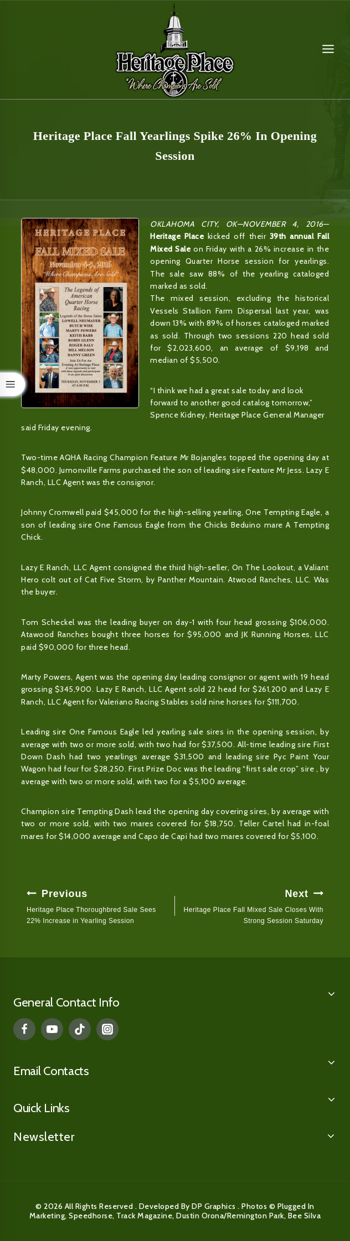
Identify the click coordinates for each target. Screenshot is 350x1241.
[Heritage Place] (175, 49)
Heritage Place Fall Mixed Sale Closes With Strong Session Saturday (252, 905)
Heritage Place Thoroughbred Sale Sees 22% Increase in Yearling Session (97, 905)
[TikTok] (80, 1029)
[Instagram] (107, 1029)
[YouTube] (52, 1029)
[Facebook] (24, 1029)
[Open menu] (328, 49)
